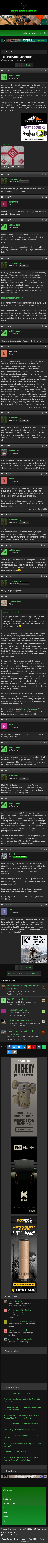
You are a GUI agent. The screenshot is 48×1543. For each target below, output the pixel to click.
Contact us (7, 1499)
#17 (45, 771)
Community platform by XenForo (23, 1529)
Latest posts (11, 1296)
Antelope (11, 1317)
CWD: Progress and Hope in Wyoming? (19, 1430)
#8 (46, 413)
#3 (46, 197)
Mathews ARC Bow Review (15, 1452)
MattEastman (8, 60)
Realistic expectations (17, 1010)
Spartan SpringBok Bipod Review (17, 1393)
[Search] (45, 33)
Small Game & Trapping (17, 1306)
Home (5, 1517)
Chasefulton (11, 1012)
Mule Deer (12, 1335)
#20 (45, 905)
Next (28, 65)
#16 (45, 743)
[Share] (42, 70)
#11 (45, 515)
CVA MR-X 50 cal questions (19, 1020)
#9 (46, 446)
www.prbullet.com (29, 709)
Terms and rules (9, 1503)
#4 (46, 220)
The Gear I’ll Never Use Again (20, 1339)
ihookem (10, 1002)
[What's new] (40, 33)
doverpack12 (11, 1037)
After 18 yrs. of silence (17, 999)
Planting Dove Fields (16, 1301)
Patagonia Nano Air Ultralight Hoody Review (21, 1424)
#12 (45, 545)
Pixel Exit (13, 1532)
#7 (46, 347)
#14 (45, 597)
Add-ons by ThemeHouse (11, 1535)
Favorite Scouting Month (17, 1330)
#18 (45, 799)
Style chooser (9, 1490)
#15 (45, 720)
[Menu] (3, 33)
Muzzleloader (33, 991)
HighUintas (11, 991)
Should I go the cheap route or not (21, 1321)
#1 (46, 70)
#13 (45, 576)
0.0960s (35, 1539)
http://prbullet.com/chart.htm (12, 298)
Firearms (11, 1326)
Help (5, 1512)
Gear (10, 1344)
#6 (46, 326)
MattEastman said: (10, 612)
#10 (45, 474)
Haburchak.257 (12, 1023)
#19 (45, 849)
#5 (46, 258)
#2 (46, 174)
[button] (23, 1495)
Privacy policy (8, 1508)
